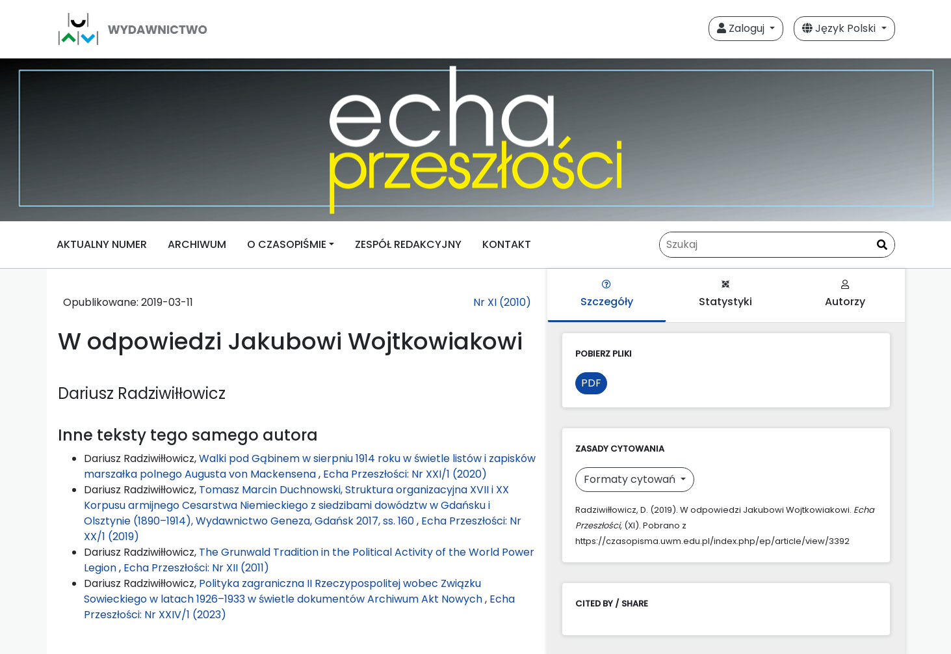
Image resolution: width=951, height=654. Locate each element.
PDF (591, 382)
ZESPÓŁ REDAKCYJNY (408, 244)
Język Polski (840, 28)
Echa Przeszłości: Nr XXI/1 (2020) (405, 474)
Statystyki (725, 294)
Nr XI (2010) (502, 302)
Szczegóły (606, 294)
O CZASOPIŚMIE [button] (286, 244)
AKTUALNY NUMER (102, 244)
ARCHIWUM (197, 244)
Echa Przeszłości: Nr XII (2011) (196, 567)
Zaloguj (742, 28)
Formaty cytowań (631, 479)
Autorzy (845, 294)
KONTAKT (506, 244)
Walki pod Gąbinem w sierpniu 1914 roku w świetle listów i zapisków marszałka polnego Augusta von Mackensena (310, 466)
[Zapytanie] (777, 244)
